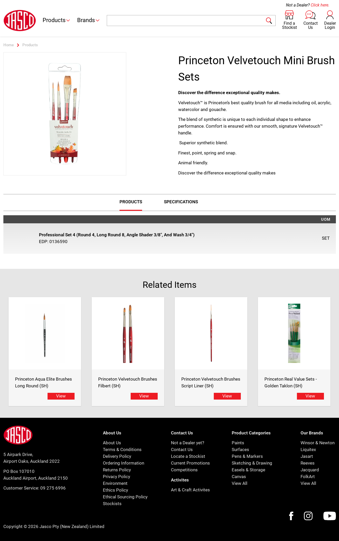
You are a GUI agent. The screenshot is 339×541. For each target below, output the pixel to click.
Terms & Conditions (122, 449)
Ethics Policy (115, 490)
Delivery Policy (117, 456)
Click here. (320, 5)
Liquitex (308, 449)
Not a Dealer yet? (187, 442)
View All (239, 483)
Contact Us (182, 449)
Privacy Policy (116, 476)
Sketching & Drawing (252, 463)
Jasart (307, 456)
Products (57, 20)
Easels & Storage (248, 469)
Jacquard (310, 469)
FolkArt (308, 476)
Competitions (184, 469)
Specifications (181, 201)
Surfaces (240, 449)
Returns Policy (117, 469)
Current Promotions (190, 463)
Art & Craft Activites (190, 489)
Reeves (308, 463)
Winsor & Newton (318, 442)
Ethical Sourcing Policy (125, 496)
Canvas (239, 476)
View (61, 396)
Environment (115, 483)
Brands (88, 20)
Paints (238, 442)
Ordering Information (123, 463)
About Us (112, 442)
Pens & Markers (247, 456)
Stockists (112, 503)
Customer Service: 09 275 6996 (34, 488)
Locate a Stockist (188, 456)
